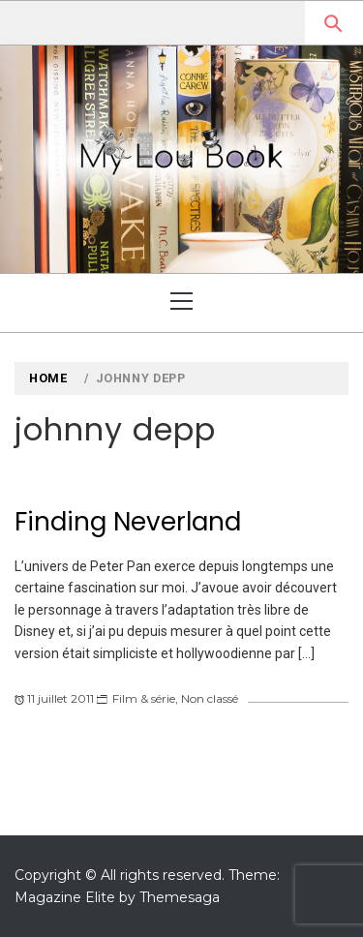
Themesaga (179, 897)
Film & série (143, 698)
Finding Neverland (128, 521)
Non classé (209, 698)
